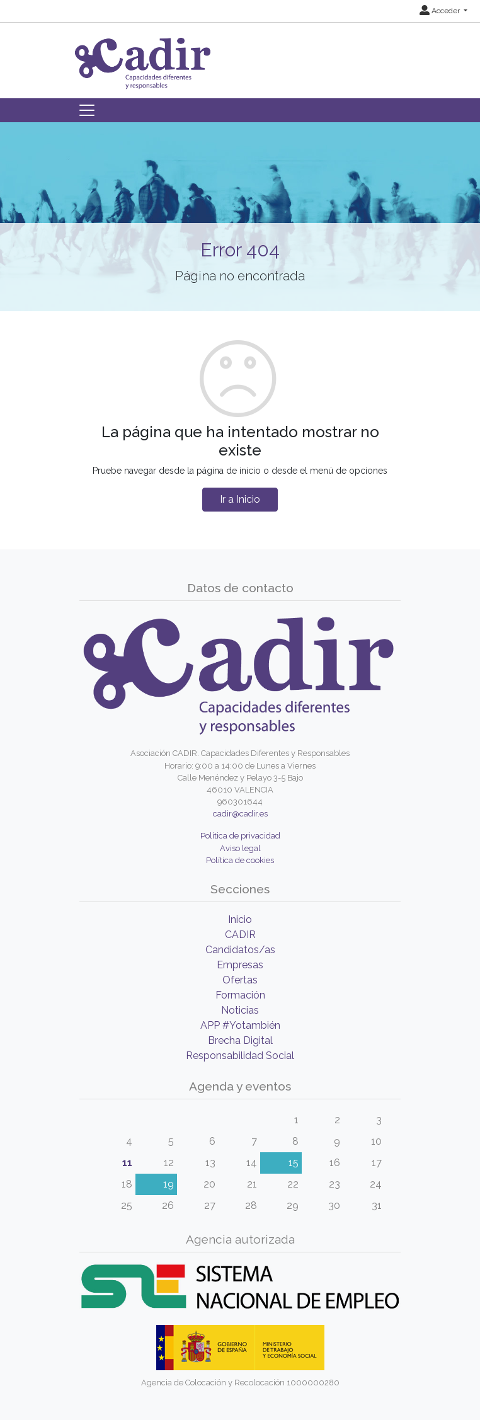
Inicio (240, 919)
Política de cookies (240, 860)
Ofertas (240, 980)
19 (168, 1184)
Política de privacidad (240, 835)
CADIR (240, 935)
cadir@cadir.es (240, 813)
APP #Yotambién (240, 1025)
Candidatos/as (240, 950)
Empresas (240, 965)
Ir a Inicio (240, 499)
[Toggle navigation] (87, 110)
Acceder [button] (441, 10)
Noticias (240, 1010)
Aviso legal (240, 848)
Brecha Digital (240, 1040)
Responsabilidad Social (240, 1056)
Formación (240, 995)
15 (294, 1163)
